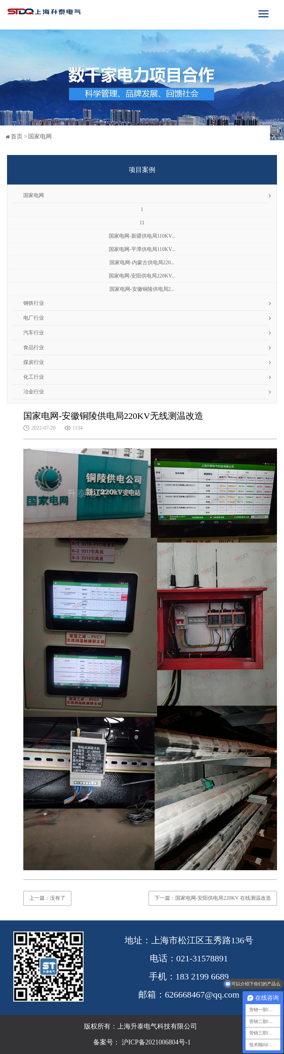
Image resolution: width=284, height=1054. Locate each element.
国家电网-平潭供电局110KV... (142, 249)
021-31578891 (202, 958)
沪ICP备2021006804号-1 (155, 1042)
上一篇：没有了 (47, 898)
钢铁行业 (33, 303)
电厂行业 (33, 318)
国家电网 (40, 136)
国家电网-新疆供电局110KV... (142, 236)
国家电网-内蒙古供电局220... (142, 262)
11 (141, 222)
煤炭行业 (33, 362)
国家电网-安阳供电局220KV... (142, 276)
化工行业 (33, 377)
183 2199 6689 (202, 976)
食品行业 (33, 347)
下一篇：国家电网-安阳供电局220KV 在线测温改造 (213, 898)
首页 (17, 136)
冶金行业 (33, 392)
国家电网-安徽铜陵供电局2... (142, 289)
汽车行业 (33, 332)
